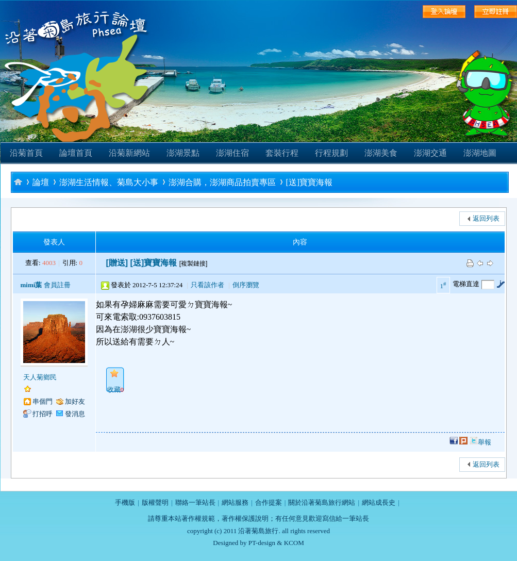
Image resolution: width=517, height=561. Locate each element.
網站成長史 (378, 502)
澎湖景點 (182, 152)
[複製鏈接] (193, 263)
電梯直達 (466, 284)
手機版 (125, 502)
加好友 (75, 401)
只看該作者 (207, 285)
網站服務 (235, 502)
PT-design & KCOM (276, 543)
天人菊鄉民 (40, 377)
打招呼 (42, 414)
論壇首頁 (75, 152)
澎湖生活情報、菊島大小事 (108, 182)
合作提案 (268, 502)
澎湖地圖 (479, 152)
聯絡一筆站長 (195, 502)
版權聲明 (155, 502)
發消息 (75, 414)
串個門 (42, 401)
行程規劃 (331, 152)
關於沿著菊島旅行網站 (321, 502)
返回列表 (486, 218)
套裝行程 (281, 152)
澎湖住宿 (232, 152)
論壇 (40, 182)
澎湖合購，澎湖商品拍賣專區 (222, 182)
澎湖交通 (430, 152)
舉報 (484, 442)
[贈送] (117, 262)
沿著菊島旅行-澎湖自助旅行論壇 (18, 181)
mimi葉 (31, 285)
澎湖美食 (380, 152)
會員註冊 (57, 285)
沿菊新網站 (129, 152)
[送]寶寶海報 (309, 182)
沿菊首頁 (26, 152)
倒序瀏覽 (245, 285)
